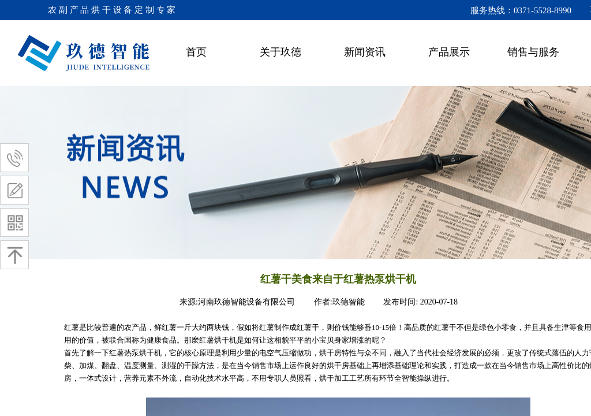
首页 (196, 52)
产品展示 (449, 52)
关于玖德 (280, 52)
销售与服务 (533, 52)
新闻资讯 (365, 52)
